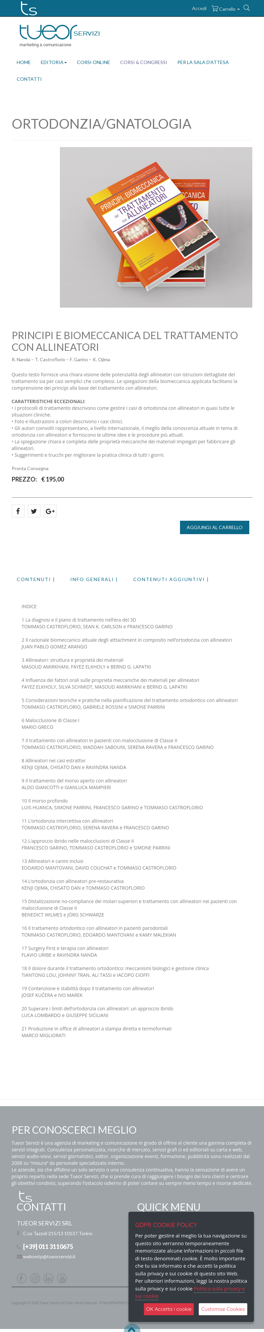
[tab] (43, 579)
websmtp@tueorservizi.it (49, 1256)
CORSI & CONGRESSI (143, 62)
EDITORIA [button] (54, 62)
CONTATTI (29, 79)
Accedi (199, 8)
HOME (24, 62)
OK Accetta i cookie (169, 1309)
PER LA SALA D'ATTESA (203, 62)
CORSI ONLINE (93, 62)
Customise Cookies (223, 1309)
